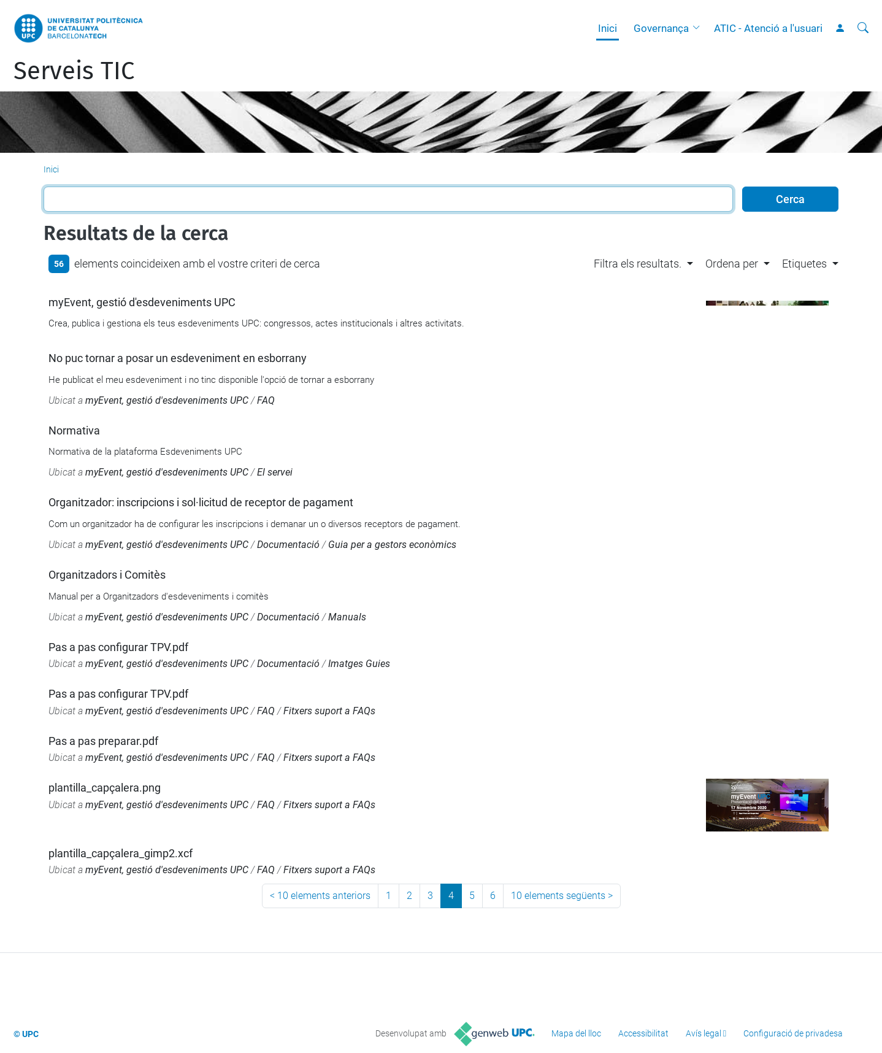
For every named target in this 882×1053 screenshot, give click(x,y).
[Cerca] (863, 28)
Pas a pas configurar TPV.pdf (118, 647)
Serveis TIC (73, 71)
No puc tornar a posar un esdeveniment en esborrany (177, 358)
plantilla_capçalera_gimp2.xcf (120, 853)
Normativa (74, 430)
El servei (275, 472)
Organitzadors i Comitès (107, 574)
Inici (607, 28)
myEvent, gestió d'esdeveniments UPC (142, 302)
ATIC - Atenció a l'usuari (768, 28)
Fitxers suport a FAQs (329, 711)
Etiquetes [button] (804, 263)
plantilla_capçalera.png (104, 787)
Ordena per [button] (731, 263)
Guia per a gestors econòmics (392, 544)
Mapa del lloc (576, 1033)
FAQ (266, 400)
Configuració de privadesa (793, 1033)
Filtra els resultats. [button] (637, 263)
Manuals (347, 617)
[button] (699, 28)
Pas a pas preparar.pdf (103, 741)
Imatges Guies (359, 663)
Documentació (288, 544)
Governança (661, 28)
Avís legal (703, 1033)
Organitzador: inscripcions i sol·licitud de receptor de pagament (200, 502)
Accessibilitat (643, 1033)
